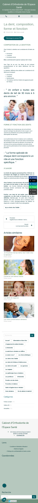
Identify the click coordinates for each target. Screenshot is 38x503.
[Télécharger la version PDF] (14, 38)
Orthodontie (20, 376)
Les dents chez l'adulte (11, 358)
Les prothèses (9, 376)
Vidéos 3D (6, 405)
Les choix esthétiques (24, 355)
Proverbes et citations (11, 384)
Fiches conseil (8, 401)
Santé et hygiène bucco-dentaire (14, 387)
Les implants (8, 369)
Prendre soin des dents (11, 380)
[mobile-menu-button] (31, 16)
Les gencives (24, 366)
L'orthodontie (9, 347)
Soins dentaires (9, 391)
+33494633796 (20, 435)
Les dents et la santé (11, 366)
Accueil (7, 340)
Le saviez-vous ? (10, 355)
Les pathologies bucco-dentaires (14, 373)
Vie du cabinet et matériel (25, 391)
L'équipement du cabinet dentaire (14, 344)
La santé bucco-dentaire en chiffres (15, 351)
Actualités (6, 408)
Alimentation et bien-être (20, 340)
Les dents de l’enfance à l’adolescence (16, 362)
